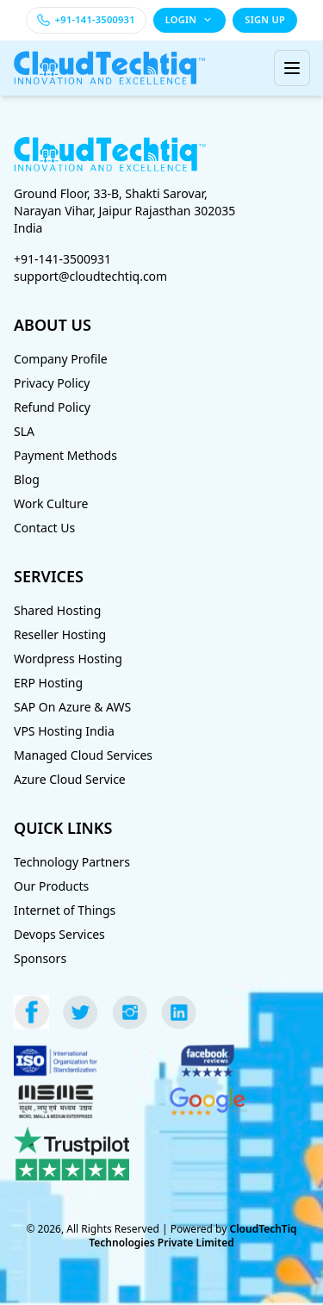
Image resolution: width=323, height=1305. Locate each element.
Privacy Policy (52, 383)
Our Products (51, 886)
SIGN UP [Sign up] (265, 19)
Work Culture (51, 503)
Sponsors (40, 958)
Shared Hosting (57, 610)
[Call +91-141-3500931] (86, 20)
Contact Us (44, 527)
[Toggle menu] (292, 68)
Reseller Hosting (60, 634)
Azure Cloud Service (70, 779)
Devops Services (59, 934)
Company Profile (61, 359)
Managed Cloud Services (83, 755)
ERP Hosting (48, 682)
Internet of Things (64, 910)
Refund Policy (52, 407)
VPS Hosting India (64, 731)
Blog (27, 479)
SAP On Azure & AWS (72, 707)
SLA (24, 431)
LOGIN (189, 19)
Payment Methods (65, 455)
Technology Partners (72, 862)
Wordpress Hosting (68, 658)
